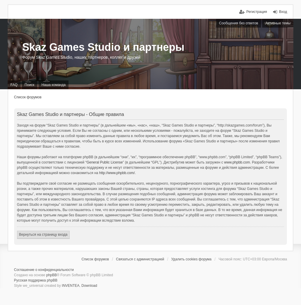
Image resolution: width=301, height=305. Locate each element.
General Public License (104, 162)
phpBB (51, 275)
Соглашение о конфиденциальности (44, 270)
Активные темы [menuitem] (277, 23)
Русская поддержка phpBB (36, 280)
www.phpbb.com (237, 162)
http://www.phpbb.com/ (117, 173)
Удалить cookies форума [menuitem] (191, 259)
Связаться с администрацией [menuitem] (140, 259)
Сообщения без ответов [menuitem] (238, 23)
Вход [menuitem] (283, 12)
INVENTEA (70, 286)
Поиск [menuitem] (29, 85)
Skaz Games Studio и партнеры (103, 47)
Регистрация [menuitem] (256, 12)
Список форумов (28, 97)
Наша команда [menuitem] (53, 85)
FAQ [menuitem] (14, 85)
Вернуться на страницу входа (43, 234)
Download (89, 286)
